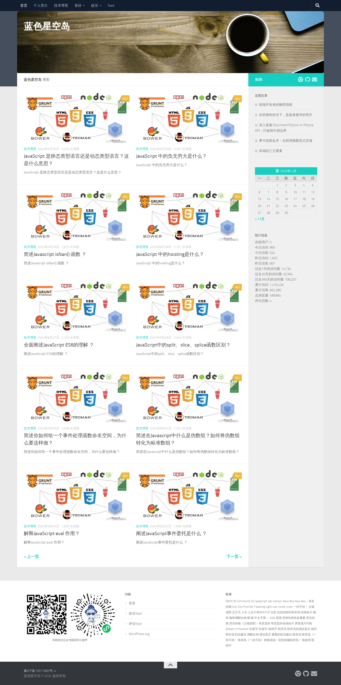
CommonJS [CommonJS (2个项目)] (243, 601)
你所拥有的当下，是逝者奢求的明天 (285, 115)
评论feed (135, 624)
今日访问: (262, 247)
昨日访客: (262, 263)
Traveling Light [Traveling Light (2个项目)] (263, 606)
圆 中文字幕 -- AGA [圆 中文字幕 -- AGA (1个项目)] (263, 617)
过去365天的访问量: (270, 279)
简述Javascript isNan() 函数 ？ (55, 254)
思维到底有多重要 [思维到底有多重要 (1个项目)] (293, 617)
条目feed (135, 613)
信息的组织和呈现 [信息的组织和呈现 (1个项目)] (288, 612)
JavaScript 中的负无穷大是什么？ (171, 156)
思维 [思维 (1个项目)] (279, 617)
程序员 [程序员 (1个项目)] (282, 629)
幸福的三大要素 (270, 151)
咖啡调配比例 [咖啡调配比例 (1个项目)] (238, 617)
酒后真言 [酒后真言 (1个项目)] (265, 634)
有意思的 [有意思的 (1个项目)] (264, 623)
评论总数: (262, 301)
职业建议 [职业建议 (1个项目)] (241, 634)
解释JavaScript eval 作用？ (52, 533)
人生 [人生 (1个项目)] (244, 612)
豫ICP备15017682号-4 (40, 671)
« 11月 (260, 219)
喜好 (78, 5)
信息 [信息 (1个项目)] (273, 612)
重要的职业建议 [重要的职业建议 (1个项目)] (282, 634)
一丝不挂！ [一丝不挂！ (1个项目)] (300, 606)
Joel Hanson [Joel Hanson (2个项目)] (275, 601)
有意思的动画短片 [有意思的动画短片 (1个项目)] (282, 623)
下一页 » (234, 556)
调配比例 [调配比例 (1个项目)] (253, 634)
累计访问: (262, 285)
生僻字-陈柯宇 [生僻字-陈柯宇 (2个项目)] (268, 629)
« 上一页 (31, 556)
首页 (23, 5)
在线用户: (262, 242)
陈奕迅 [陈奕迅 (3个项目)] (297, 634)
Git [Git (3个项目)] (253, 601)
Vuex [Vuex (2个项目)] (290, 606)
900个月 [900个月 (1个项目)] (231, 601)
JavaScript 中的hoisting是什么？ (170, 254)
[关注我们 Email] (314, 79)
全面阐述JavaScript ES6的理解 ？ (59, 345)
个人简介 (41, 5)
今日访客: (262, 253)
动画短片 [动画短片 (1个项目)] (306, 612)
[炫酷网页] (300, 79)
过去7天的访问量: (268, 269)
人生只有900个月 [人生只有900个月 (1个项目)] (259, 612)
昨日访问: (262, 258)
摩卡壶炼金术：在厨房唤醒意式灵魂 (285, 141)
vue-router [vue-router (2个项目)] (279, 606)
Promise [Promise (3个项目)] (248, 606)
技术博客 (61, 5)
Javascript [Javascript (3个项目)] (261, 601)
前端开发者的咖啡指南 (275, 105)
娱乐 (94, 5)
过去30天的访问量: (269, 274)
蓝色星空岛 (47, 26)
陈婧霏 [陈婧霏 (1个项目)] (306, 640)
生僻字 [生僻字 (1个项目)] (253, 629)
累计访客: (262, 290)
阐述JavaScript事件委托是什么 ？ (171, 533)
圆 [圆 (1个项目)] (248, 617)
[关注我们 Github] (307, 79)
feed (111, 5)
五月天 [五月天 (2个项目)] (236, 612)
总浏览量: (262, 295)
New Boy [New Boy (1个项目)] (288, 601)
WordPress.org (139, 634)
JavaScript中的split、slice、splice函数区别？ (183, 345)
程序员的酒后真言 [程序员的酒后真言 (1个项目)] (298, 629)
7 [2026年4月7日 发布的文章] (268, 192)
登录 (132, 603)
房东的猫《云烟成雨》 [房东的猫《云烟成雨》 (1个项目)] (243, 623)
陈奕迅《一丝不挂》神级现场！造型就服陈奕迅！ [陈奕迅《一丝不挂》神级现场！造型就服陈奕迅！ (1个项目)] (269, 640)
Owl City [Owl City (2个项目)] (237, 606)
